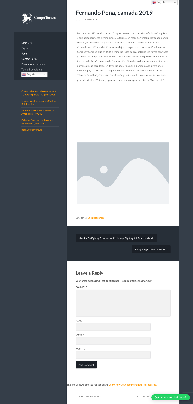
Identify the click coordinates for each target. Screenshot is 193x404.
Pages (24, 48)
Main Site (26, 42)
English (28, 74)
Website (80, 349)
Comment (82, 287)
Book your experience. (33, 64)
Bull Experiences (96, 217)
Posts (24, 53)
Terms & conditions (31, 69)
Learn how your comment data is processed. (133, 384)
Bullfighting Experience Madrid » (151, 249)
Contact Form (29, 58)
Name (80, 321)
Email (80, 335)
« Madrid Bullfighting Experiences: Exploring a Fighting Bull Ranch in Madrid (116, 238)
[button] (170, 397)
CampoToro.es (92, 396)
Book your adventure (31, 129)
